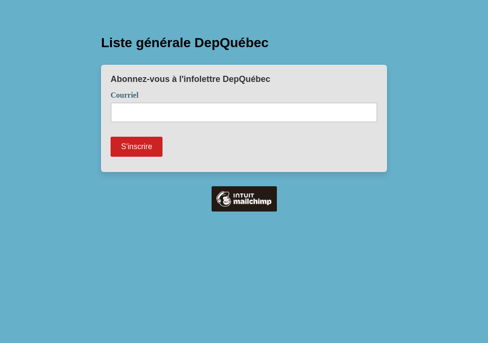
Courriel (128, 94)
